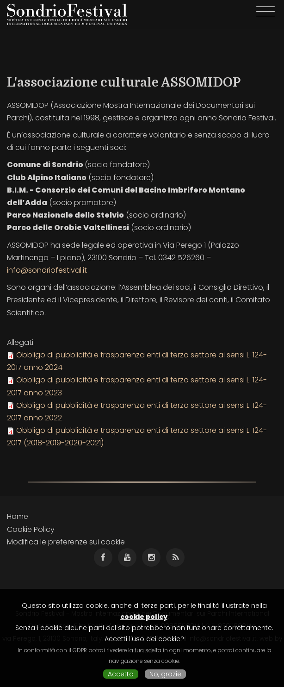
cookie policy (143, 616)
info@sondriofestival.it (47, 270)
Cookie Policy (31, 529)
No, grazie (165, 674)
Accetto (121, 674)
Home (17, 516)
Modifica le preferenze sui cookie (66, 542)
